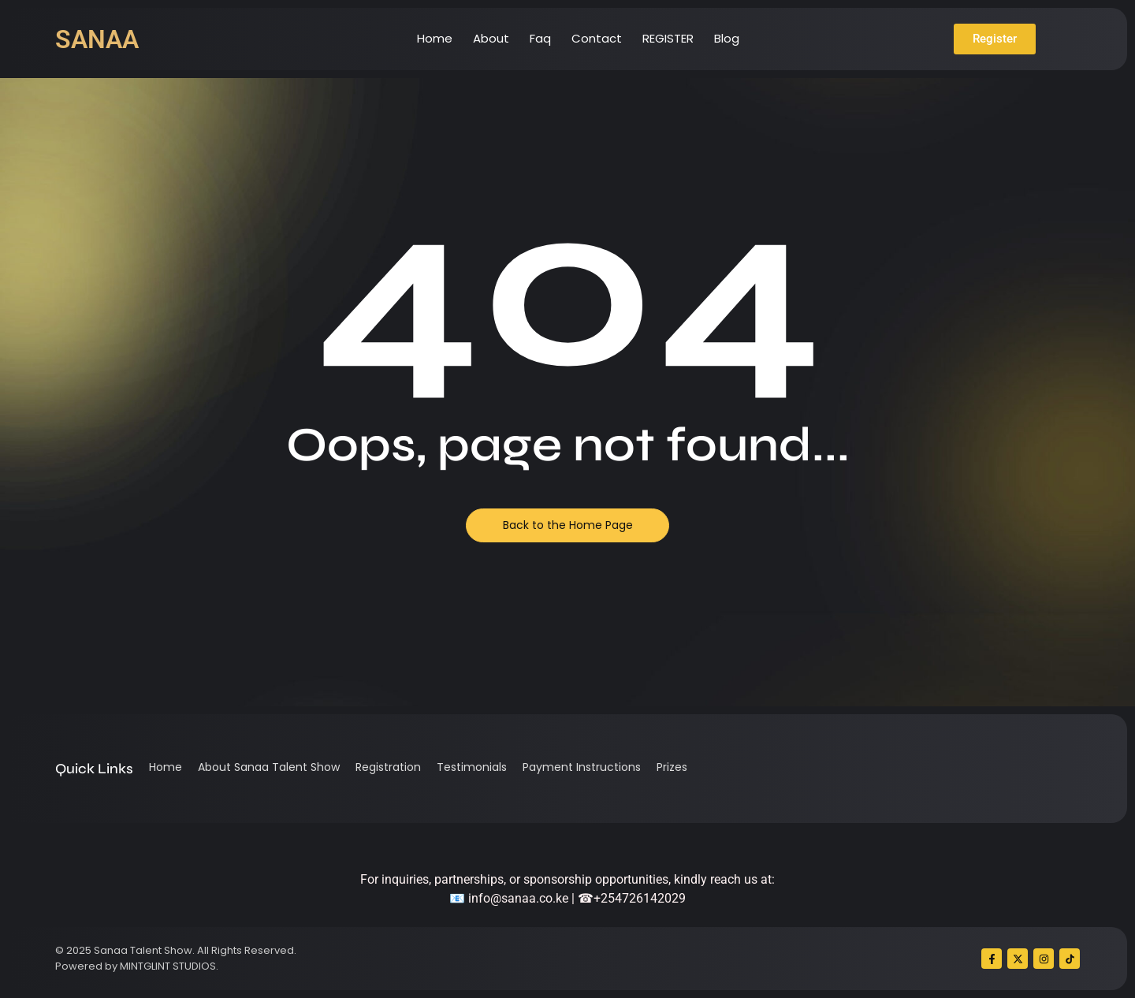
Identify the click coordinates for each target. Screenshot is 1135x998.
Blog (726, 38)
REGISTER (668, 38)
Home (434, 38)
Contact (596, 38)
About (491, 38)
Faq (540, 38)
